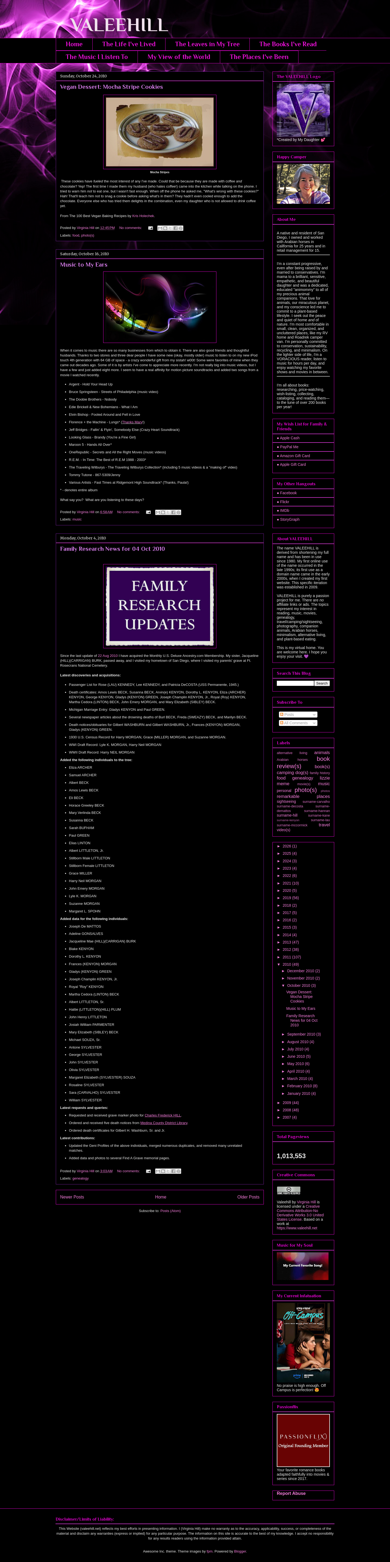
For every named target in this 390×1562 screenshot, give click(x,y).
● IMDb (283, 510)
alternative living (292, 753)
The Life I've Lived (128, 44)
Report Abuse (291, 1493)
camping (285, 772)
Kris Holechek (143, 216)
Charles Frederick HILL (163, 1115)
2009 (287, 1103)
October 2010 (299, 985)
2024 (287, 861)
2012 (287, 949)
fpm (210, 1551)
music (77, 519)
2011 (287, 957)
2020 (287, 890)
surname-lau (320, 820)
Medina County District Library (163, 1123)
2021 (287, 883)
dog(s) (301, 772)
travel (324, 824)
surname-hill (287, 815)
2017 (287, 913)
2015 (287, 927)
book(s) (322, 766)
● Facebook (287, 493)
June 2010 (296, 1056)
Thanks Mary (132, 422)
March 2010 (297, 1078)
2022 (287, 875)
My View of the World (179, 56)
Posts (287, 714)
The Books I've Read (288, 44)
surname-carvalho (316, 802)
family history (320, 773)
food (76, 235)
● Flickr (283, 502)
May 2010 (296, 1064)
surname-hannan (317, 811)
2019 (287, 898)
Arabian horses (292, 760)
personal (284, 790)
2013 (287, 942)
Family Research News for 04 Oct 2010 (112, 548)
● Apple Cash (288, 438)
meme (283, 783)
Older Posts (248, 1197)
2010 (287, 964)
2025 (287, 853)
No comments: (131, 228)
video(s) (283, 830)
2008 (287, 1110)
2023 (287, 868)
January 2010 (299, 1093)
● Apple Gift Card (291, 464)
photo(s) (87, 235)
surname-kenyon (288, 820)
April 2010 (296, 1071)
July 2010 (295, 1049)
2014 (287, 935)
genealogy (81, 1178)
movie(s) (303, 784)
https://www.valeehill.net (297, 1228)
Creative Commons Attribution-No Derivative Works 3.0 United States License (300, 1213)
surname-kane (319, 815)
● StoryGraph (288, 519)
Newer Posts (72, 1197)
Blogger (240, 1551)
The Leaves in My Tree (207, 44)
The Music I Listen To (97, 56)
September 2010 (301, 1034)
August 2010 (298, 1042)
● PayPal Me (287, 447)
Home (74, 44)
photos (325, 791)
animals (322, 752)
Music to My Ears (84, 264)
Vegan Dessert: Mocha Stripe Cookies (111, 86)
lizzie (325, 778)
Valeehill (284, 1202)
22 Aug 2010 (108, 656)
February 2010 (300, 1086)
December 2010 (301, 971)
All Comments (294, 723)
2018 (287, 905)
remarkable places (303, 796)
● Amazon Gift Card (293, 456)
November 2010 (301, 978)
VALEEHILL (112, 24)
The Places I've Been (259, 56)
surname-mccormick (292, 825)
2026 (287, 846)
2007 (287, 1117)
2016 (287, 920)
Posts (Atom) (170, 1211)
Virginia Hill (306, 1202)
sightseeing (286, 801)
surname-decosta (290, 806)
